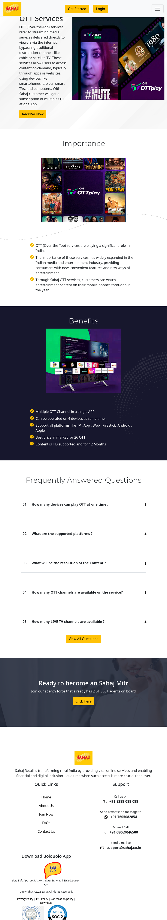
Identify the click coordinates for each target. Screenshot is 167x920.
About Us (46, 805)
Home (46, 797)
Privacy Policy (25, 899)
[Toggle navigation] (158, 8)
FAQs (46, 822)
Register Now (32, 114)
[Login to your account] (100, 9)
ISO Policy (42, 899)
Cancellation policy (61, 899)
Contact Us (46, 831)
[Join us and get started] (77, 9)
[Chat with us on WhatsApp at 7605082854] (120, 815)
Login (100, 8)
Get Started (77, 8)
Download (46, 903)
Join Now (46, 814)
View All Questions (83, 638)
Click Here (84, 701)
